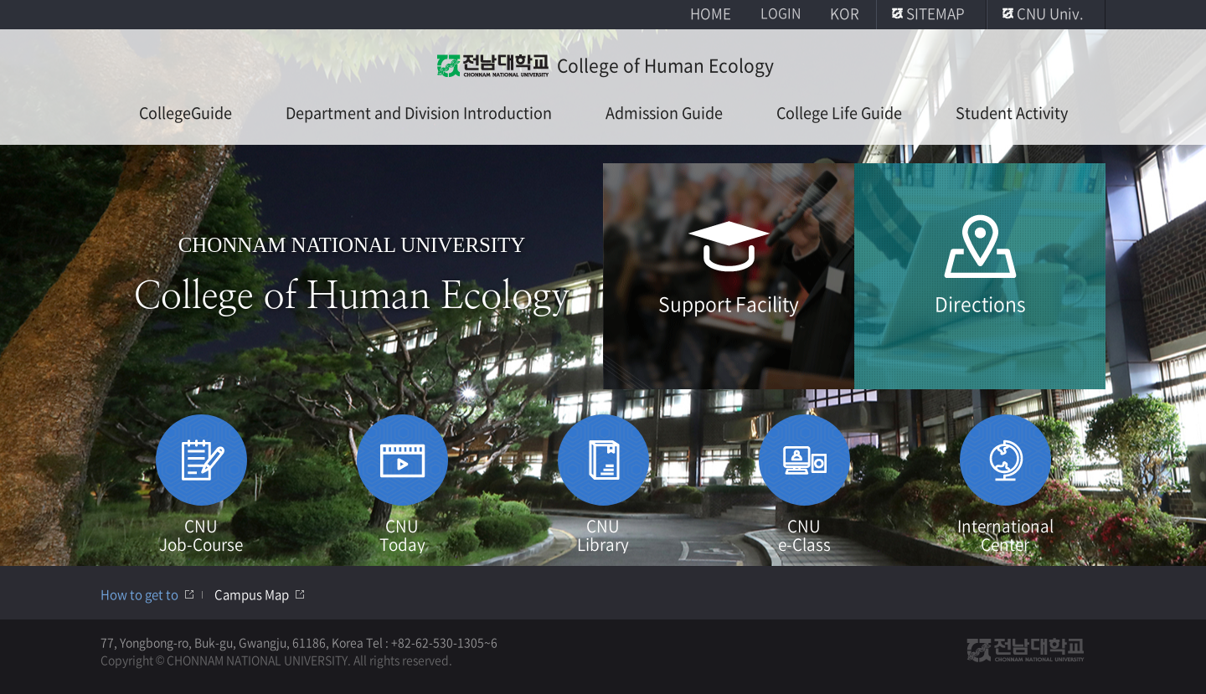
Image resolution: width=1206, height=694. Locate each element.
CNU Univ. (1050, 13)
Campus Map (251, 594)
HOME (710, 13)
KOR (844, 13)
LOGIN (780, 13)
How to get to (139, 594)
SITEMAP (935, 13)
